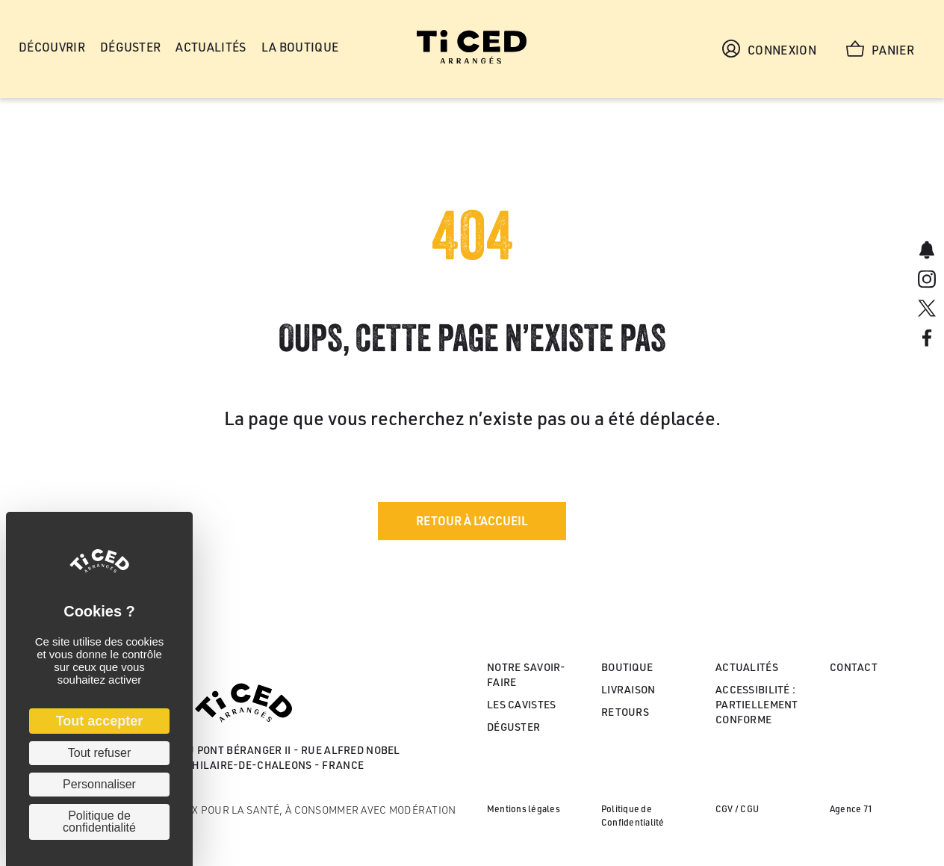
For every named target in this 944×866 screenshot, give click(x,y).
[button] (472, 521)
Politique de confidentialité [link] (99, 821)
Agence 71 (851, 808)
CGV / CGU (737, 808)
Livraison (628, 689)
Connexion (769, 49)
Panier (880, 49)
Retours (625, 711)
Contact (854, 667)
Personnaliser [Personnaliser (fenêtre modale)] (99, 784)
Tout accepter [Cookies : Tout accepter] (99, 721)
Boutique (627, 667)
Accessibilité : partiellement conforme (756, 704)
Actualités (746, 667)
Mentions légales (523, 808)
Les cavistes (521, 704)
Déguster (513, 726)
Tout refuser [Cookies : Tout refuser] (99, 752)
